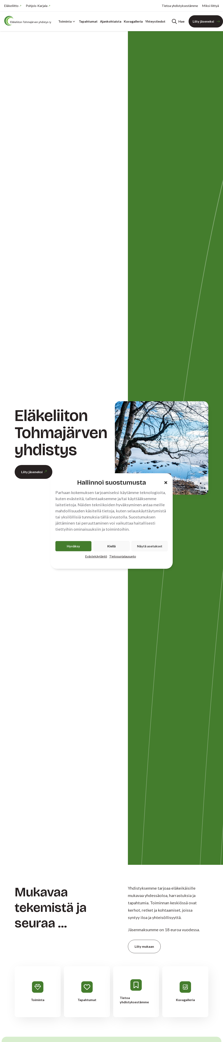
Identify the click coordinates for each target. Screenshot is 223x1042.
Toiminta (66, 21)
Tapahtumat (88, 21)
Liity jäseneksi (203, 21)
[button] (166, 482)
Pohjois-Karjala (36, 6)
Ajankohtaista (110, 21)
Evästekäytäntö (96, 556)
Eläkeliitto (11, 6)
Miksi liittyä (210, 6)
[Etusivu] (28, 21)
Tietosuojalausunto (122, 556)
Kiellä (111, 546)
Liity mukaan (144, 946)
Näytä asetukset (149, 546)
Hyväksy (73, 546)
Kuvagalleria (133, 21)
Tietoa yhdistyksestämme (180, 6)
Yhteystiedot (155, 21)
